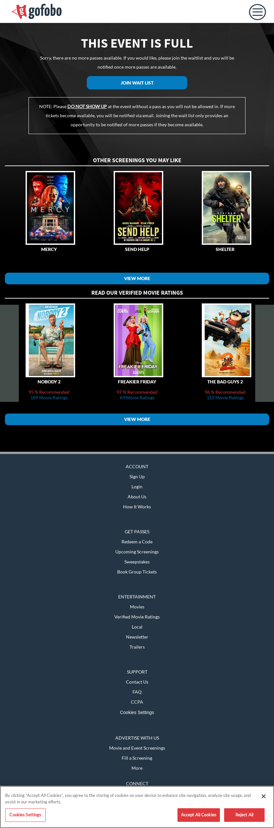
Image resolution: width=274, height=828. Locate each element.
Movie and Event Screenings (137, 748)
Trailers (137, 647)
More (137, 768)
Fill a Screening (137, 758)
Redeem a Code (137, 541)
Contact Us (137, 682)
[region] (137, 807)
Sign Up (137, 476)
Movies (137, 606)
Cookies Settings (137, 712)
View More (137, 278)
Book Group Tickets (137, 571)
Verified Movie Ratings (137, 616)
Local (137, 627)
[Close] (264, 796)
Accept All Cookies (198, 814)
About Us (137, 496)
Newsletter (137, 637)
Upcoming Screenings (137, 551)
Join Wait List (137, 82)
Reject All (244, 814)
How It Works (137, 506)
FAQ (137, 692)
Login (137, 486)
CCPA (137, 702)
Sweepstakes (137, 561)
